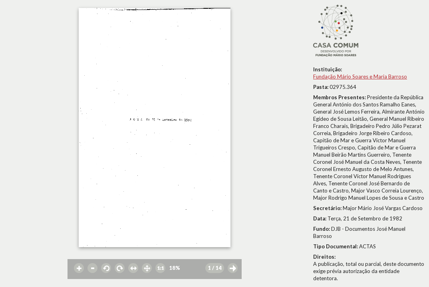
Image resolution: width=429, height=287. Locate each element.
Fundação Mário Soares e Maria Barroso (360, 76)
